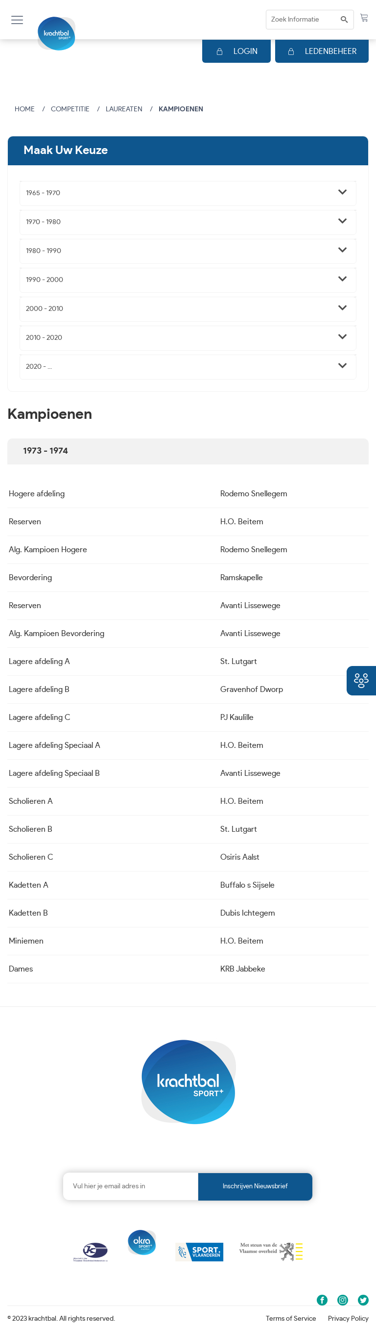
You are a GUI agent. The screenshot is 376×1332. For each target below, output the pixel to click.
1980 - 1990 (43, 251)
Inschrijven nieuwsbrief (255, 1186)
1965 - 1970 (43, 193)
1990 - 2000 (44, 280)
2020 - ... (39, 366)
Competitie (70, 109)
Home (25, 109)
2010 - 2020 (44, 337)
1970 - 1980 (43, 222)
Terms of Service (291, 1318)
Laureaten (124, 109)
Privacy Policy (348, 1318)
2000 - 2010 (44, 309)
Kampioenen (181, 109)
